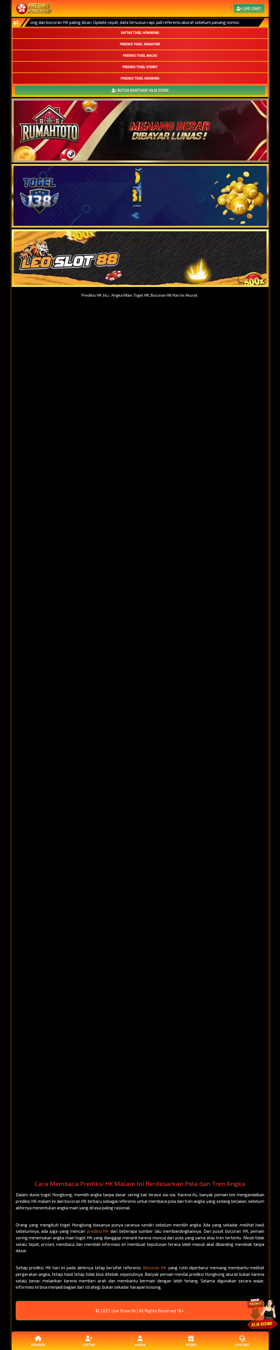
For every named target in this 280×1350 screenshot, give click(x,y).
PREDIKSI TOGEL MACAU (140, 56)
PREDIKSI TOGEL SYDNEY (140, 67)
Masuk (139, 1341)
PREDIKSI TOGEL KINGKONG (140, 78)
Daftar (89, 1341)
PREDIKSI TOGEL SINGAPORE (140, 44)
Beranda (38, 1341)
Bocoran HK (154, 1267)
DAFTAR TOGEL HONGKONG (140, 33)
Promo (191, 1341)
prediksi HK (98, 1231)
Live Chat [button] (242, 1341)
